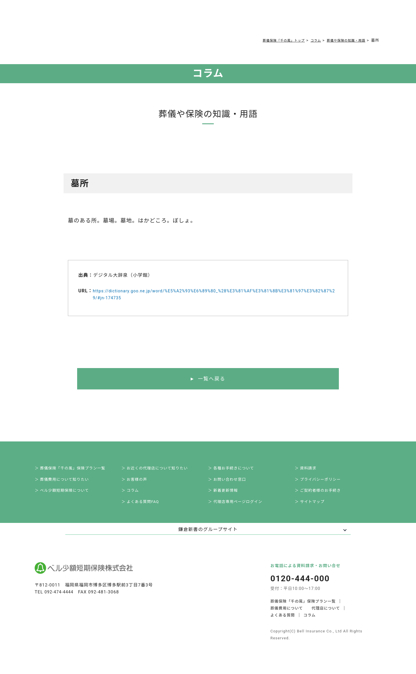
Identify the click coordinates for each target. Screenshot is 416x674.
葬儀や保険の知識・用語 (342, 40)
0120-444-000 (296, 21)
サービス (95, 20)
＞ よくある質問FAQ (145, 508)
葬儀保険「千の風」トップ (271, 40)
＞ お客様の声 (138, 482)
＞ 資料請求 (309, 469)
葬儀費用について (134, 20)
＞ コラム (134, 495)
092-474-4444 (59, 598)
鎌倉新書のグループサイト (207, 536)
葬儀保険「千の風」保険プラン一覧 (303, 608)
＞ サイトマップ (314, 508)
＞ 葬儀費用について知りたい (67, 482)
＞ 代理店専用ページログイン (240, 508)
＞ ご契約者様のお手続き (323, 495)
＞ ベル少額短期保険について (67, 495)
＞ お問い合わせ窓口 (231, 482)
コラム (202, 20)
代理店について (326, 614)
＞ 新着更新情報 (227, 495)
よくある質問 (174, 20)
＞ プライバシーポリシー (323, 482)
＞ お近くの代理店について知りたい (160, 469)
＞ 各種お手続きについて (236, 469)
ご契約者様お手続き (237, 20)
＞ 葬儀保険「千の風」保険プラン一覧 (76, 469)
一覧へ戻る (211, 379)
